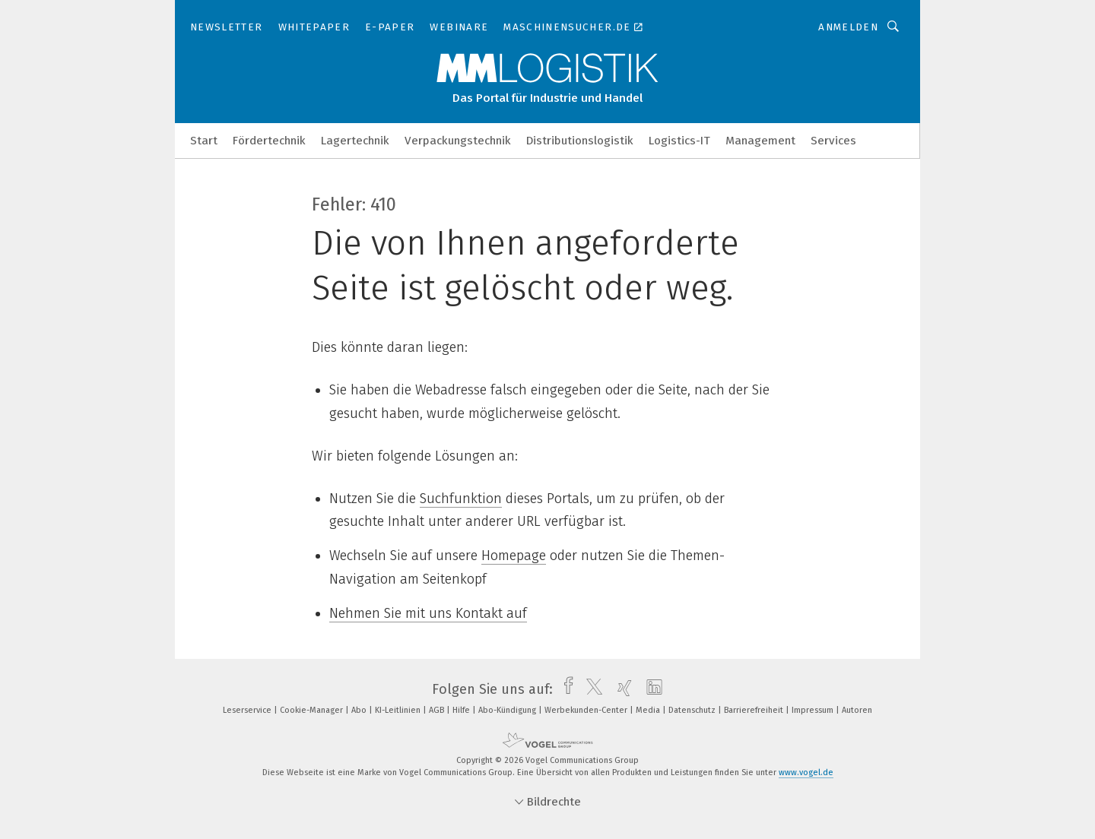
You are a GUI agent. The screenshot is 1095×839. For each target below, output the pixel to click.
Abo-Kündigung (508, 710)
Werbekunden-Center (587, 710)
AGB (437, 710)
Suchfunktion (461, 498)
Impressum (814, 710)
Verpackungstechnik (458, 140)
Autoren (857, 710)
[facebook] (565, 689)
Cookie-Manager (312, 710)
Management (760, 140)
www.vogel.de (806, 772)
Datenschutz (693, 710)
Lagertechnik (355, 140)
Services (833, 140)
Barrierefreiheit (755, 710)
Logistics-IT (679, 140)
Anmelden (848, 27)
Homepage (513, 555)
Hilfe (462, 710)
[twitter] (590, 689)
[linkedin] (650, 689)
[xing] (620, 689)
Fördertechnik (269, 140)
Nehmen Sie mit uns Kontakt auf (428, 613)
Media (649, 710)
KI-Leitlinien (399, 710)
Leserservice (248, 710)
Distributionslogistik (579, 140)
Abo (360, 710)
